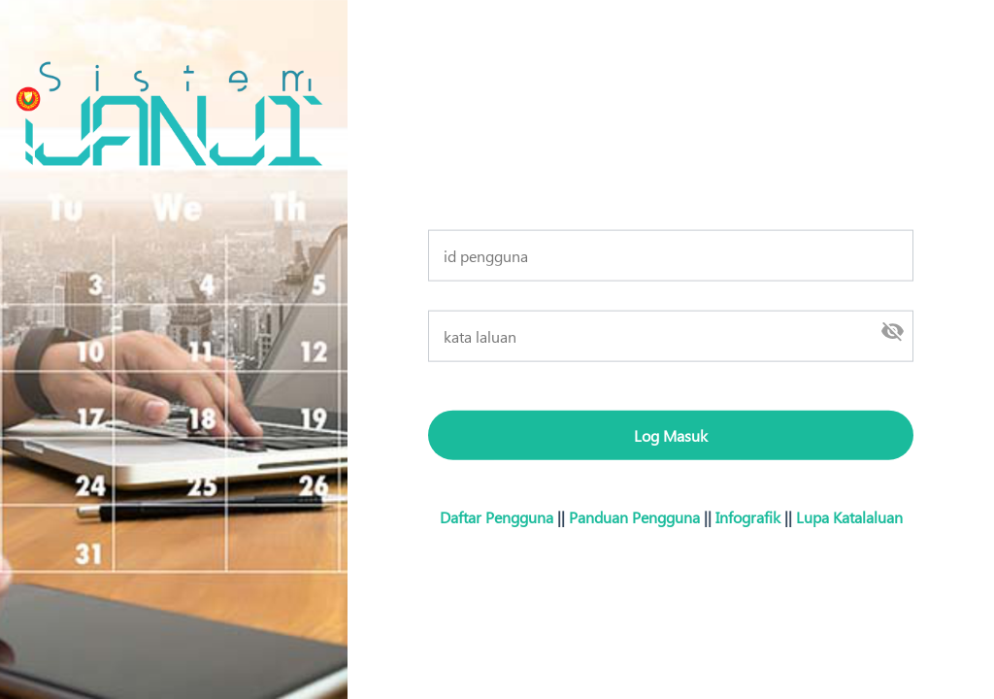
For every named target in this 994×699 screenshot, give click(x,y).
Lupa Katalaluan (849, 516)
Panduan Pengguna (634, 516)
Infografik (747, 516)
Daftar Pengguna (496, 516)
